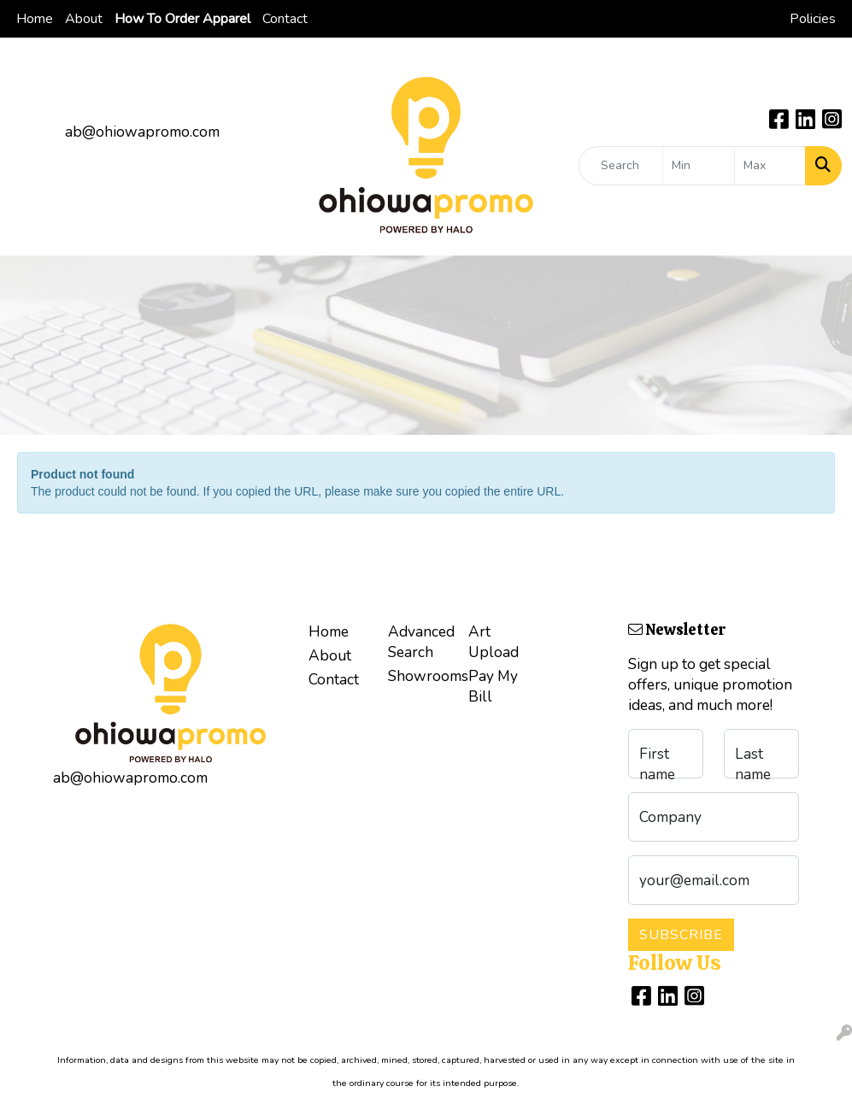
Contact (285, 18)
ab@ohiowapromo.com (142, 131)
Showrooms (417, 676)
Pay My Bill (493, 686)
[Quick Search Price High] (770, 165)
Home (34, 18)
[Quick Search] (621, 165)
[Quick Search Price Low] (698, 165)
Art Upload (493, 641)
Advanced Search (417, 641)
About (84, 18)
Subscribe (681, 934)
